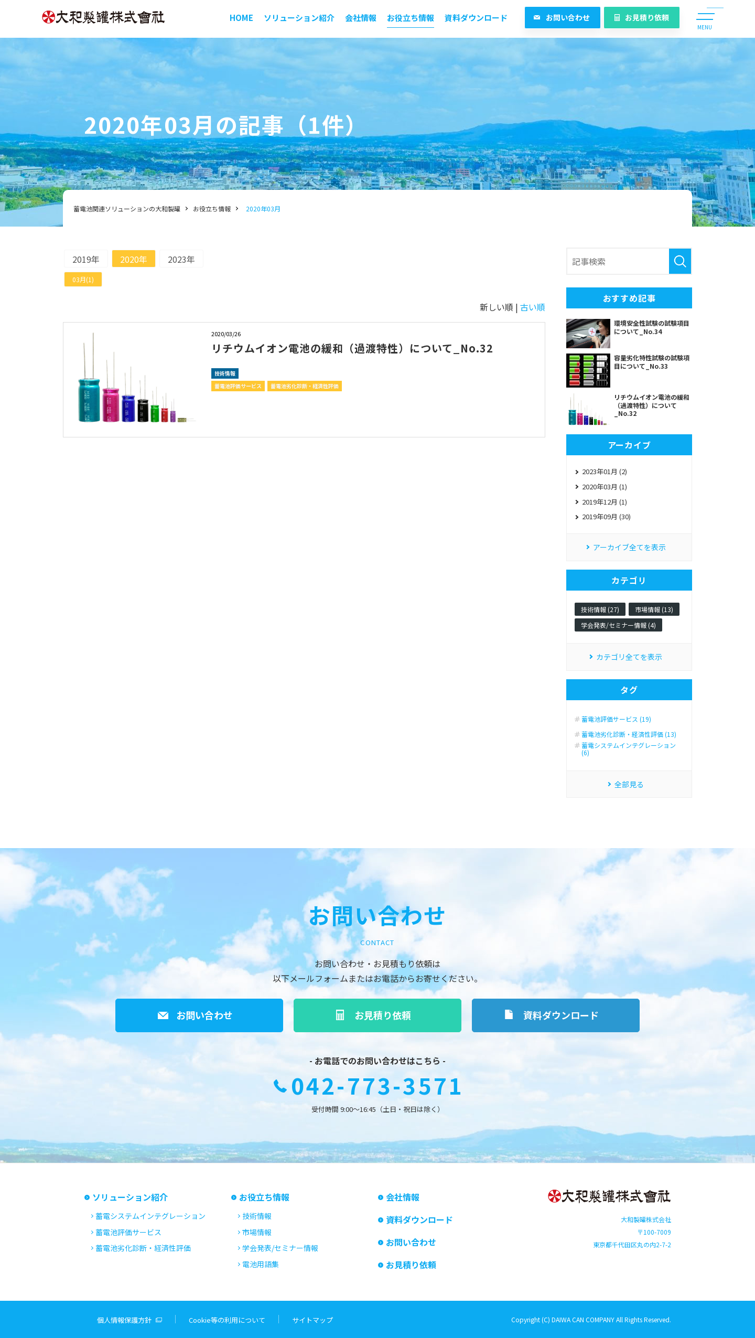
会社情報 (360, 17)
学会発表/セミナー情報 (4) (618, 624)
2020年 (133, 259)
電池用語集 (260, 1264)
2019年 (86, 259)
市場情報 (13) (654, 609)
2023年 (181, 259)
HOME (241, 17)
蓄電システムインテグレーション (150, 1216)
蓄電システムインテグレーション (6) (628, 749)
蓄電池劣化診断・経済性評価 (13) (628, 734)
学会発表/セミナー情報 (280, 1248)
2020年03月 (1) (604, 486)
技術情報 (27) (600, 609)
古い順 (532, 307)
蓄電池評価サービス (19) (616, 719)
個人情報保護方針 (124, 1319)
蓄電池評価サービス (238, 386)
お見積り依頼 (647, 17)
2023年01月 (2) (604, 471)
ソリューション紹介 (299, 17)
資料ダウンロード (476, 17)
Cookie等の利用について (227, 1319)
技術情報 (224, 373)
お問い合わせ (568, 17)
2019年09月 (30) (606, 516)
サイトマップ (312, 1319)
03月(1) (83, 279)
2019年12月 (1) (604, 502)
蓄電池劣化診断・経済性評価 (305, 386)
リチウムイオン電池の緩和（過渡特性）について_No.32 (352, 348)
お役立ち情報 (410, 17)
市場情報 (257, 1232)
